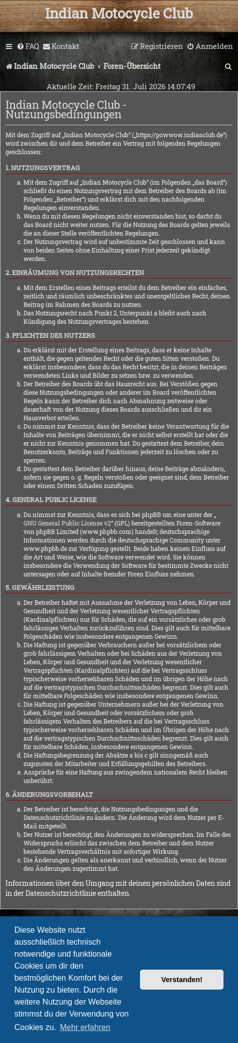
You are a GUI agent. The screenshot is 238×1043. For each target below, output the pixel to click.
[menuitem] (27, 46)
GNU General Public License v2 (67, 523)
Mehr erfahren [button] (85, 1027)
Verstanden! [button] (182, 980)
